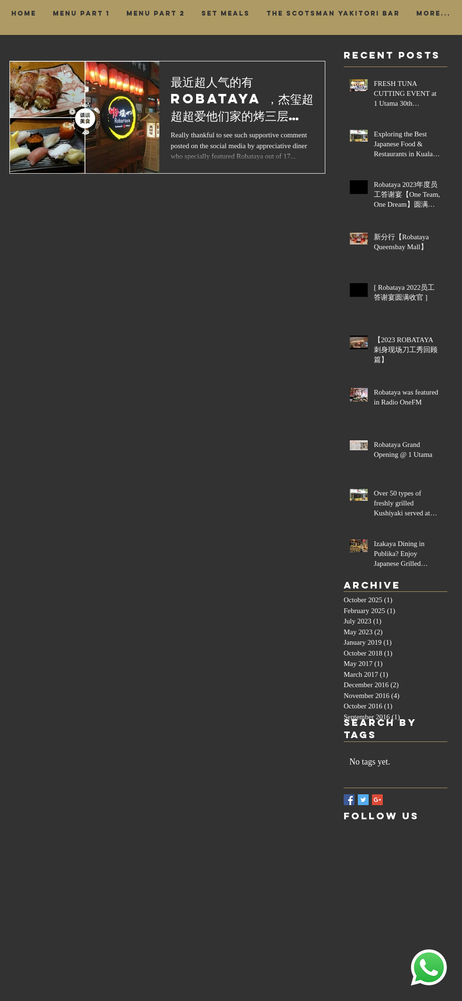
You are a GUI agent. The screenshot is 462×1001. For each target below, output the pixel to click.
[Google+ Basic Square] (377, 799)
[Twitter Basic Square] (363, 799)
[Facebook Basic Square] (349, 799)
